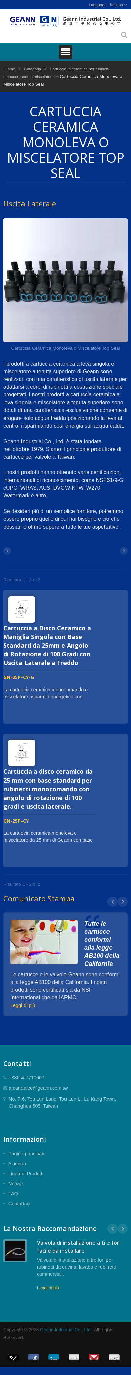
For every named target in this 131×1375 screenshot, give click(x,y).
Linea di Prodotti (25, 1173)
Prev (112, 902)
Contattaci (19, 1203)
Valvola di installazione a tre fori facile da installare (79, 1246)
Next (123, 902)
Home (10, 69)
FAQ (13, 1193)
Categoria (32, 69)
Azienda (17, 1163)
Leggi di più (22, 1005)
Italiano (116, 5)
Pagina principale (26, 1153)
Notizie (15, 1183)
